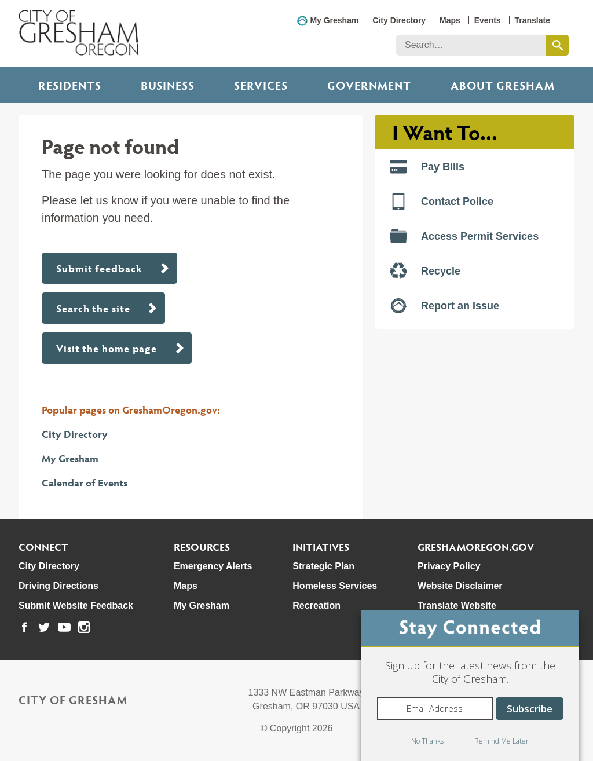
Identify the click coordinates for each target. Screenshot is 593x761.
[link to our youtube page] (64, 627)
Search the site (93, 308)
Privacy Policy (449, 566)
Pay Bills (427, 166)
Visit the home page (106, 348)
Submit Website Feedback (76, 605)
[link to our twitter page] (44, 627)
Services (261, 85)
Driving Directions (58, 586)
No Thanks (427, 741)
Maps (450, 20)
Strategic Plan (323, 566)
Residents (69, 85)
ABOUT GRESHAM (503, 85)
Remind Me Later (501, 741)
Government (369, 85)
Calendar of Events (84, 482)
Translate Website (457, 605)
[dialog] (470, 685)
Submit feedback (99, 268)
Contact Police (441, 201)
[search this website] (557, 45)
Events (487, 20)
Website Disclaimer (460, 586)
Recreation (316, 605)
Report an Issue (444, 305)
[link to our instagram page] (84, 627)
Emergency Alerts (213, 566)
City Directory (399, 20)
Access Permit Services (464, 236)
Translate (532, 20)
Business (168, 85)
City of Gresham (73, 700)
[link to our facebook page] (24, 627)
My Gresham (334, 20)
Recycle (425, 271)
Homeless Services (334, 586)
